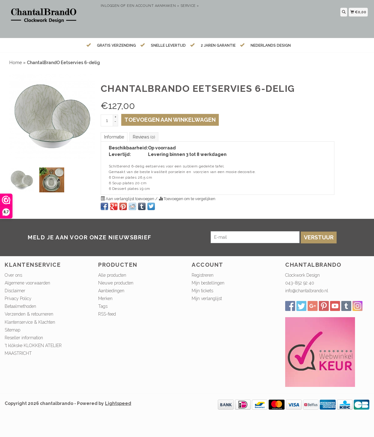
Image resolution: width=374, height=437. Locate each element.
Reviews (144, 136)
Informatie (114, 136)
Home (15, 62)
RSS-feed (107, 314)
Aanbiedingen (111, 290)
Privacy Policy (18, 298)
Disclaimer (15, 290)
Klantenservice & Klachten (30, 322)
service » (189, 6)
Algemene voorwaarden (27, 282)
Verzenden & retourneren (29, 314)
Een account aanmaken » (153, 6)
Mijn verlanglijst (207, 298)
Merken (105, 298)
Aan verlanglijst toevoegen (128, 198)
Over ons (13, 275)
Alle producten (112, 275)
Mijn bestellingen (208, 282)
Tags (103, 306)
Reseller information (24, 337)
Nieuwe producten (115, 282)
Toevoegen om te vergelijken (187, 198)
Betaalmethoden (20, 306)
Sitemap (12, 329)
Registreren (202, 275)
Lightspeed (118, 403)
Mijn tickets (202, 290)
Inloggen (110, 6)
